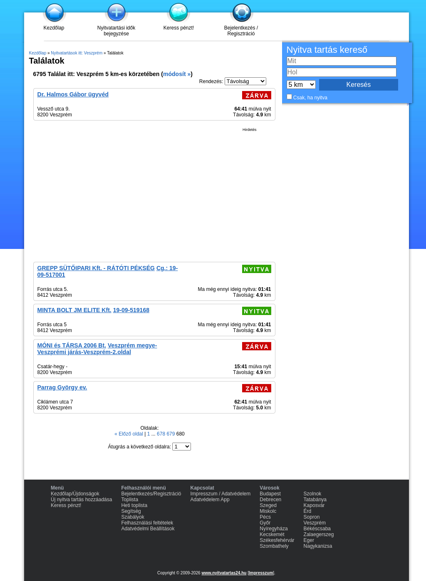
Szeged (268, 505)
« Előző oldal (129, 434)
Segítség (131, 511)
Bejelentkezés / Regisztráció (241, 31)
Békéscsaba (317, 529)
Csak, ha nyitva (310, 98)
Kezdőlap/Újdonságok (75, 494)
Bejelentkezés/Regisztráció (151, 494)
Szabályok (132, 517)
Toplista (129, 499)
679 (171, 434)
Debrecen (270, 499)
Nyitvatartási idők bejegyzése (116, 31)
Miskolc (268, 511)
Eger (309, 540)
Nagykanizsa (318, 546)
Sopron (312, 517)
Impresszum (261, 573)
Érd (308, 511)
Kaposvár (314, 505)
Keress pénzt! (178, 28)
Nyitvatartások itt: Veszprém (76, 53)
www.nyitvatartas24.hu (223, 573)
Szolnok (313, 494)
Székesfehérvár (277, 540)
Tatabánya (315, 499)
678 (161, 434)
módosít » (177, 74)
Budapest (270, 494)
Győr (265, 523)
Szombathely (274, 546)
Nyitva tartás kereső (327, 49)
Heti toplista (134, 505)
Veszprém (315, 523)
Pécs (265, 517)
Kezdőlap (53, 28)
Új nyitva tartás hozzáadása (81, 499)
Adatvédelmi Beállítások (147, 529)
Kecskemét (272, 534)
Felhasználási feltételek (147, 523)
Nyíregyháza (273, 529)
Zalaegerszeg (319, 534)
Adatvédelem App (210, 499)
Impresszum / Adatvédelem (221, 494)
